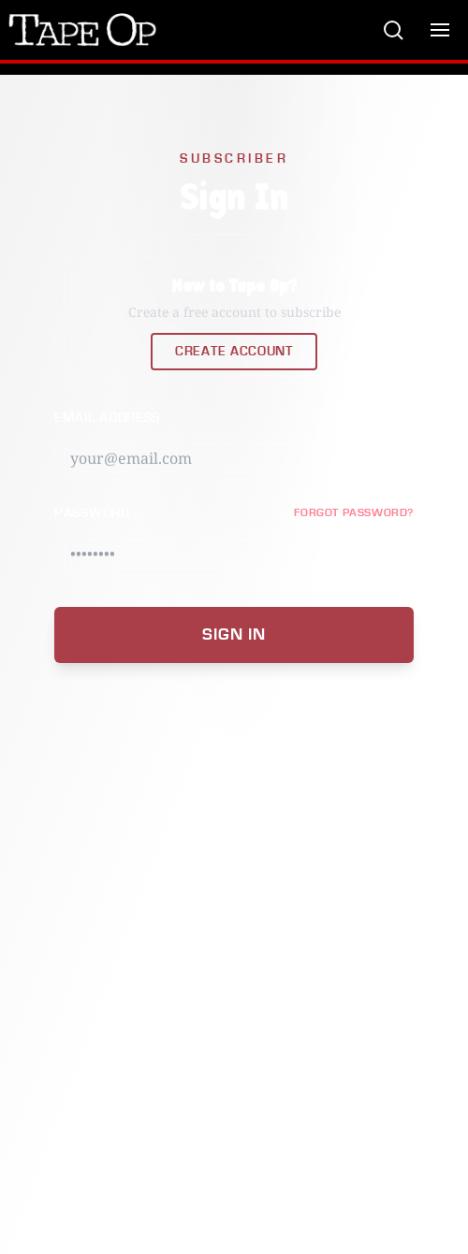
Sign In (234, 634)
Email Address (107, 418)
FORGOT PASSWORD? (354, 513)
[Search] (393, 29)
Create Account (234, 351)
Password (92, 513)
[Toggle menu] (440, 30)
